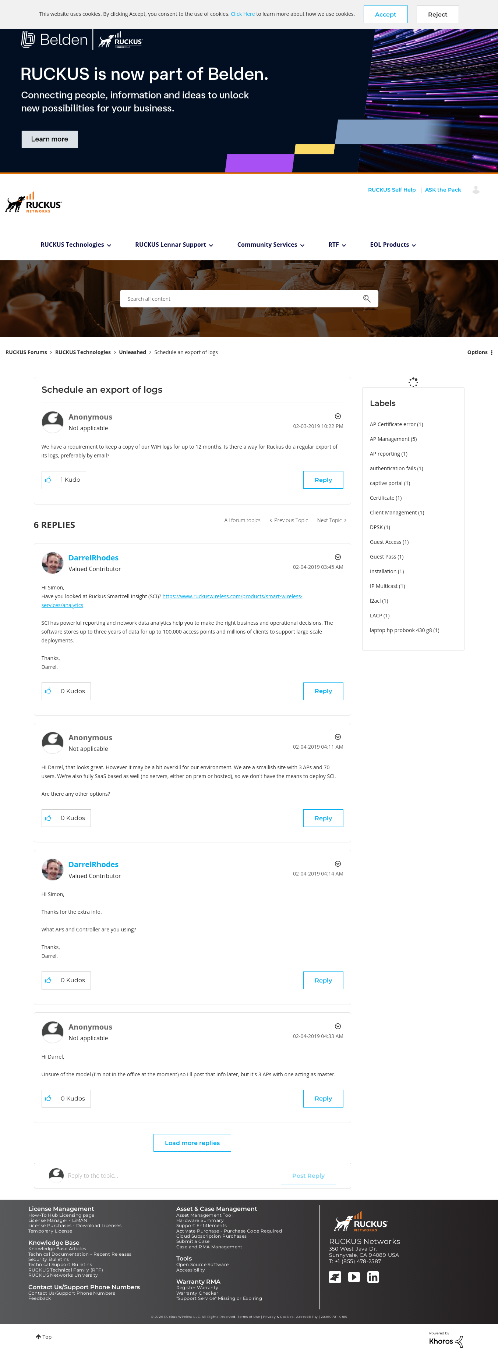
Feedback (39, 1298)
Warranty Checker (197, 1293)
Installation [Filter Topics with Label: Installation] (383, 571)
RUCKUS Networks (364, 1241)
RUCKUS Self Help (392, 189)
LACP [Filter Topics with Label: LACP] (376, 615)
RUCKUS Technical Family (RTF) (65, 1270)
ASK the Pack (443, 189)
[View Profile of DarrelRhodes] (93, 558)
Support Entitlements (201, 1225)
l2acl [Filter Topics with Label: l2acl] (375, 600)
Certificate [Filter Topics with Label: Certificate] (382, 497)
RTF (333, 244)
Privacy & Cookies (278, 1317)
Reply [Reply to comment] (323, 691)
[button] (386, 14)
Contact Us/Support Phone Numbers (72, 1293)
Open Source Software (202, 1264)
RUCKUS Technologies (72, 244)
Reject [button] (438, 14)
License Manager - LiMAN (58, 1220)
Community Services (267, 244)
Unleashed (132, 352)
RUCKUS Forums (26, 352)
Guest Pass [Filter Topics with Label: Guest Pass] (383, 556)
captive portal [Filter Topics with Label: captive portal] (386, 482)
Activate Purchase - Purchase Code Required (229, 1231)
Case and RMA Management (209, 1246)
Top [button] (47, 1336)
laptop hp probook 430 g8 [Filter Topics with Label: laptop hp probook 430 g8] (401, 630)
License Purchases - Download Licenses (75, 1225)
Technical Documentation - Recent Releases (80, 1254)
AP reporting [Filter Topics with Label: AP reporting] (385, 453)
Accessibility (190, 1270)
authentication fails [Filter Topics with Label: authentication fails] (393, 468)
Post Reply (308, 1175)
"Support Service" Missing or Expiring (219, 1298)
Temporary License (50, 1231)
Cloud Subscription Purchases (211, 1236)
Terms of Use (248, 1317)
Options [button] (477, 352)
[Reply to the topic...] (174, 1175)
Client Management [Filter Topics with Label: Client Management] (393, 512)
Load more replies (192, 1143)
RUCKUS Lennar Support (170, 244)
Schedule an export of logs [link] (186, 352)
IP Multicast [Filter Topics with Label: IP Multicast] (384, 585)
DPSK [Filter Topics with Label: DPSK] (376, 527)
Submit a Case (193, 1241)
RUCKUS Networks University (63, 1275)
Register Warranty (197, 1287)
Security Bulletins (48, 1259)
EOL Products (389, 244)
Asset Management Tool (204, 1215)
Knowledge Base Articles (57, 1248)
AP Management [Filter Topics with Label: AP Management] (390, 438)
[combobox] (249, 298)
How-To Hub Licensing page (61, 1215)
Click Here (243, 13)
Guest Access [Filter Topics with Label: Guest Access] (385, 541)
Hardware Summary (200, 1220)
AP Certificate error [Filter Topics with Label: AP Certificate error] (393, 424)
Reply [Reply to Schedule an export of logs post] (323, 480)
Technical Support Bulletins (60, 1264)
